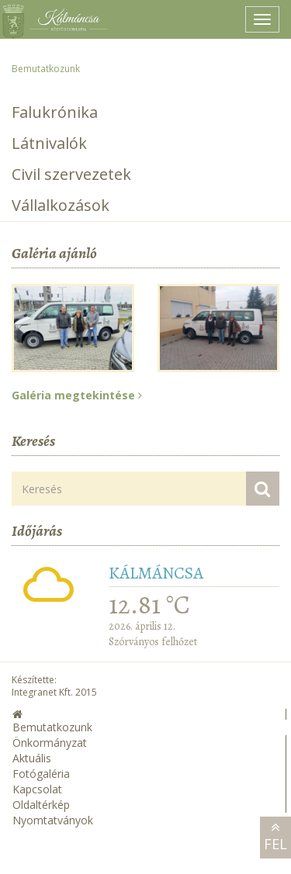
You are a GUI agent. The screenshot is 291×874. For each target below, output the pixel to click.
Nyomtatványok (52, 820)
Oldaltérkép (41, 804)
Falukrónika (55, 112)
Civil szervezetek (71, 174)
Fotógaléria (41, 773)
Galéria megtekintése (77, 395)
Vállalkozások (60, 205)
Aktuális (31, 758)
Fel (275, 836)
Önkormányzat (49, 742)
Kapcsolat (37, 789)
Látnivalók (49, 143)
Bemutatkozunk (46, 68)
